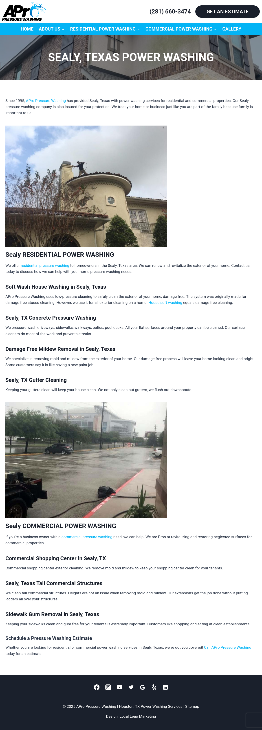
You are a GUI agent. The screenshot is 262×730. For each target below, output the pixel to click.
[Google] (142, 687)
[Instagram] (108, 687)
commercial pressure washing (87, 537)
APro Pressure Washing (46, 100)
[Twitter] (131, 687)
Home (27, 29)
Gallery (231, 29)
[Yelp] (154, 687)
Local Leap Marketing (137, 716)
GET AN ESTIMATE (228, 11)
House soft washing (165, 302)
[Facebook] (96, 687)
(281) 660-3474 (170, 11)
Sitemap (192, 706)
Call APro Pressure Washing (227, 647)
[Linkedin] (165, 687)
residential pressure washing (45, 265)
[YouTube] (119, 687)
